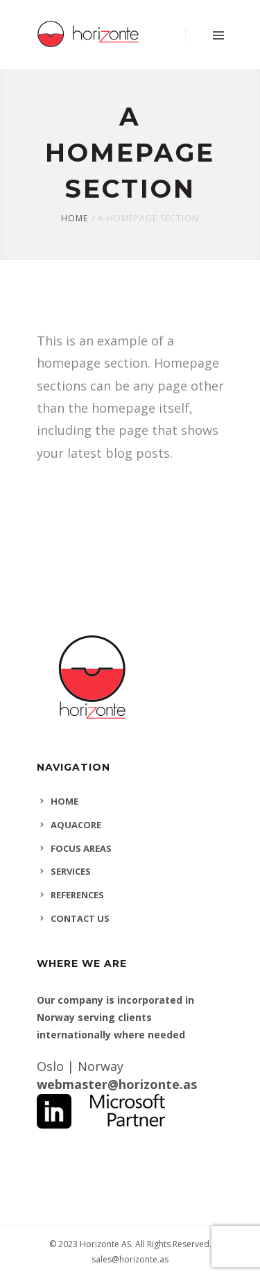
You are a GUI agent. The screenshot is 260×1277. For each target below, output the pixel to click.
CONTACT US (80, 918)
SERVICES (71, 871)
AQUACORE (76, 825)
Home (74, 218)
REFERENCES (77, 895)
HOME (64, 801)
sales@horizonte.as (130, 1259)
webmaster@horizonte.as (117, 1084)
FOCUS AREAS (81, 848)
